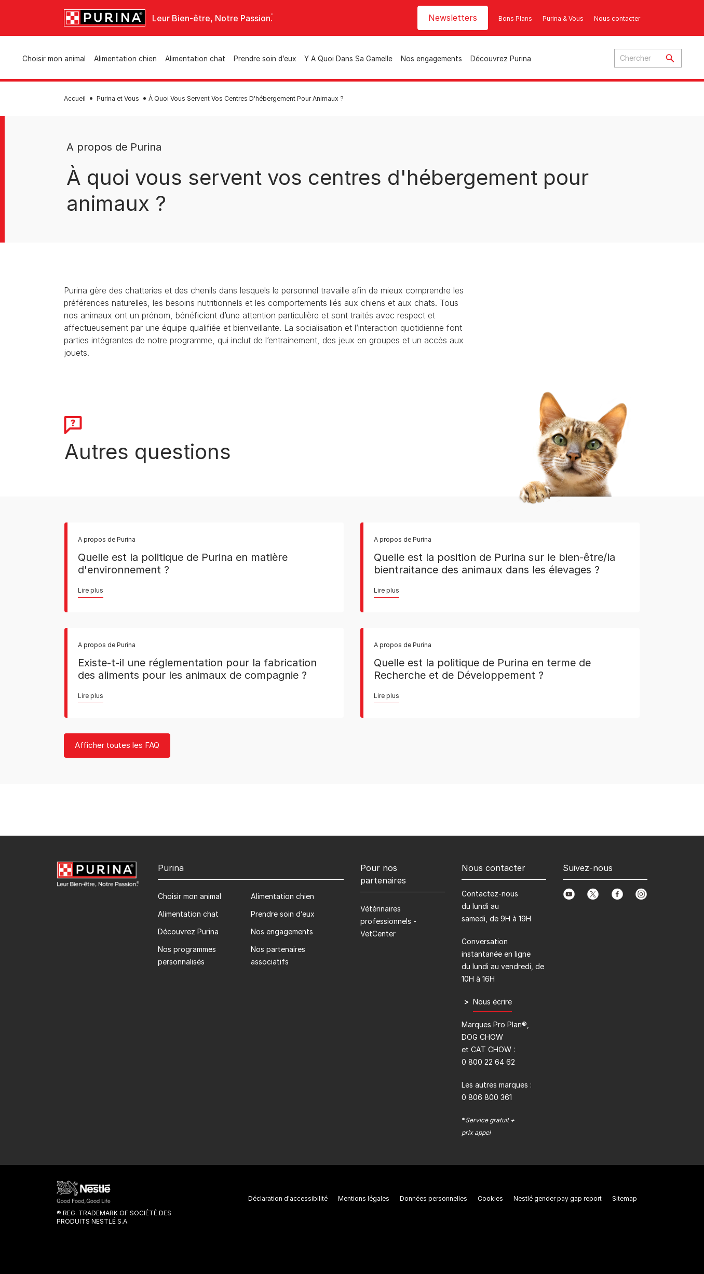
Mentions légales (363, 1198)
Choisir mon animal (54, 59)
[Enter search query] (636, 58)
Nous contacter (617, 18)
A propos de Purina (113, 147)
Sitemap (624, 1198)
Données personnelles (433, 1198)
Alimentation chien (125, 59)
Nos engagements (431, 59)
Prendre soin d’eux (265, 59)
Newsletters (452, 17)
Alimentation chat (195, 59)
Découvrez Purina (500, 59)
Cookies (490, 1198)
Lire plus (90, 590)
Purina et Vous (118, 98)
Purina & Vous (563, 18)
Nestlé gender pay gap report (557, 1198)
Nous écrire (492, 1001)
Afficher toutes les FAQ (117, 745)
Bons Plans (515, 18)
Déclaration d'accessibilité (288, 1198)
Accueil (75, 98)
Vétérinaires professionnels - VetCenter (388, 921)
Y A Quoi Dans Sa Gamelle (348, 59)
